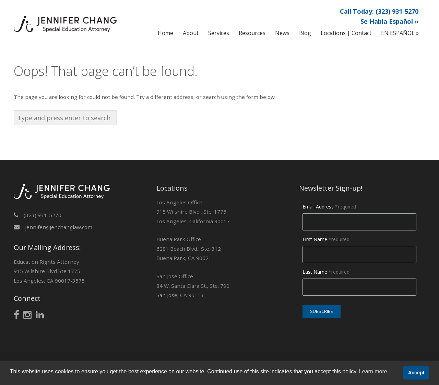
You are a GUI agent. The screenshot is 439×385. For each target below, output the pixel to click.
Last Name (325, 272)
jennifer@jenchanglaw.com (58, 227)
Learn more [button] (373, 371)
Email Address (329, 206)
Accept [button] (416, 372)
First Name (325, 239)
